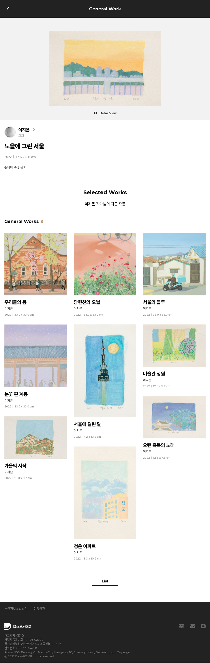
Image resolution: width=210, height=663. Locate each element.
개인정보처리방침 (15, 609)
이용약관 (39, 609)
